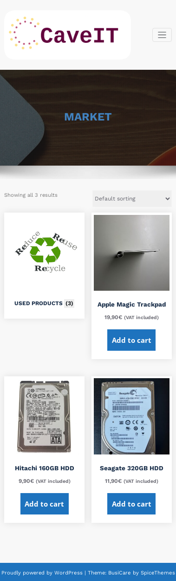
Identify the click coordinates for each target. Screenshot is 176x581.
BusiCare (121, 572)
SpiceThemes (156, 572)
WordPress (69, 572)
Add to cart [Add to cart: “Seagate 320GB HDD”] (131, 503)
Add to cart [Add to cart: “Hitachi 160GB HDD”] (44, 503)
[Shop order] (132, 198)
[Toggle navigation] (162, 35)
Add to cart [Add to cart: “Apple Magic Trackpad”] (131, 340)
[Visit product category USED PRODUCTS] (45, 263)
